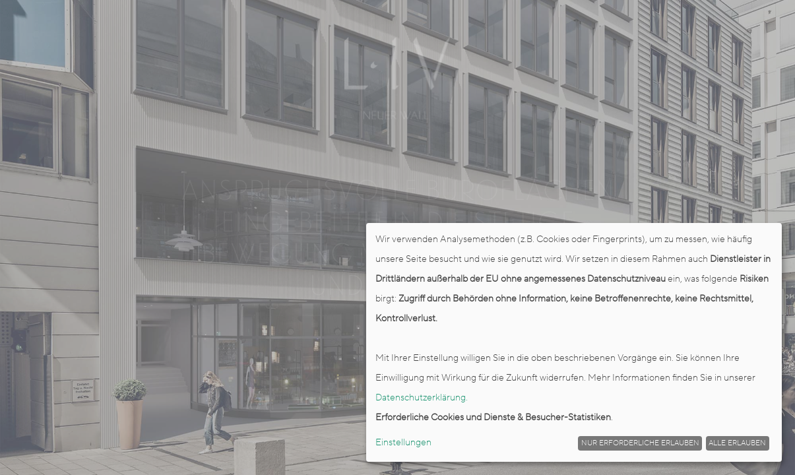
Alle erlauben (737, 443)
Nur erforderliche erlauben (640, 443)
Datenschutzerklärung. (421, 398)
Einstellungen (403, 443)
